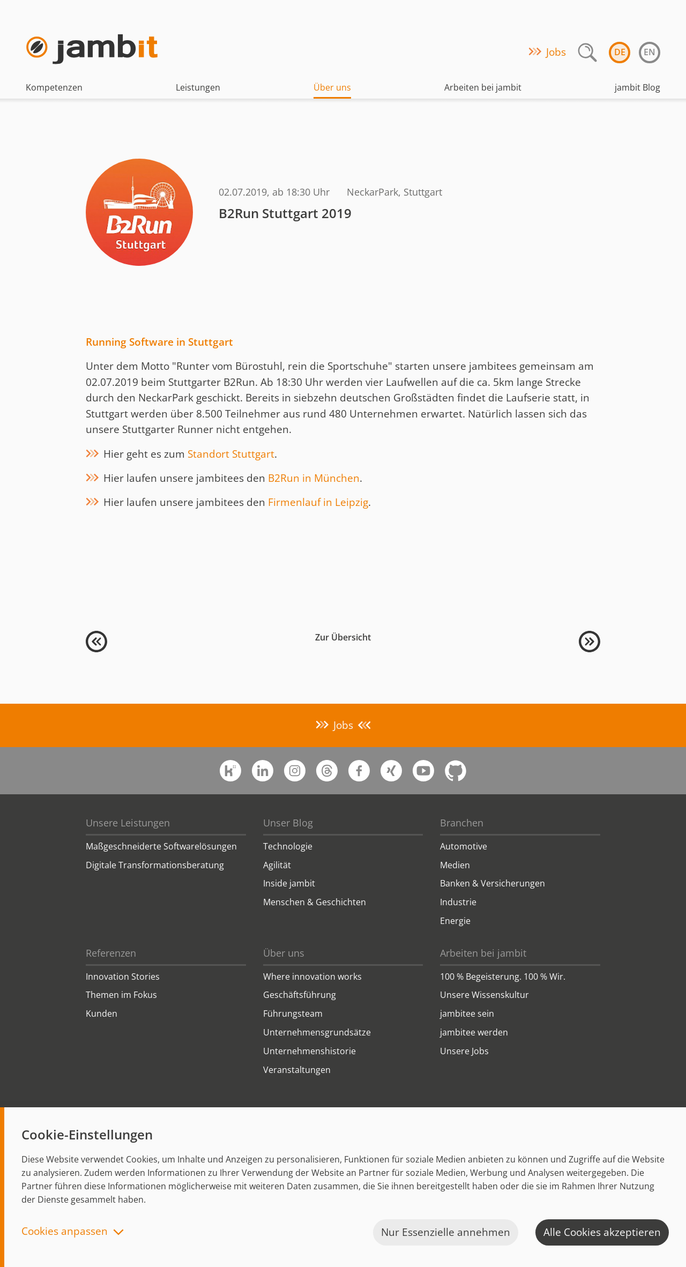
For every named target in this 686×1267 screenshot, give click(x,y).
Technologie (287, 846)
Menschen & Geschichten (314, 902)
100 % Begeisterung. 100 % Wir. (502, 976)
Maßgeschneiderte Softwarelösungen (161, 846)
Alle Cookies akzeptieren (602, 1232)
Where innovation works (312, 976)
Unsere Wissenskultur (484, 995)
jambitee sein (467, 1013)
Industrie (458, 902)
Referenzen (111, 952)
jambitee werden (474, 1032)
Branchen (461, 822)
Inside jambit (289, 883)
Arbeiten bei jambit (482, 87)
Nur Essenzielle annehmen (445, 1232)
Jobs (556, 52)
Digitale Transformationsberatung (155, 865)
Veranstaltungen (297, 1070)
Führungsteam (293, 1013)
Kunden (101, 1013)
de (619, 52)
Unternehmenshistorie (309, 1051)
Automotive (463, 846)
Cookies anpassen (64, 1232)
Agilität (277, 865)
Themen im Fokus (121, 995)
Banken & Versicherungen (492, 883)
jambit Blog (637, 87)
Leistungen (198, 87)
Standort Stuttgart (231, 454)
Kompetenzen (54, 87)
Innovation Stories (123, 976)
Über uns (332, 87)
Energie (455, 921)
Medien (455, 865)
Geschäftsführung (299, 995)
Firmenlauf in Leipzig (318, 502)
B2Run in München (314, 478)
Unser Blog (288, 822)
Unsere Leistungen (128, 822)
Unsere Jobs (464, 1051)
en (649, 52)
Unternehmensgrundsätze (317, 1032)
